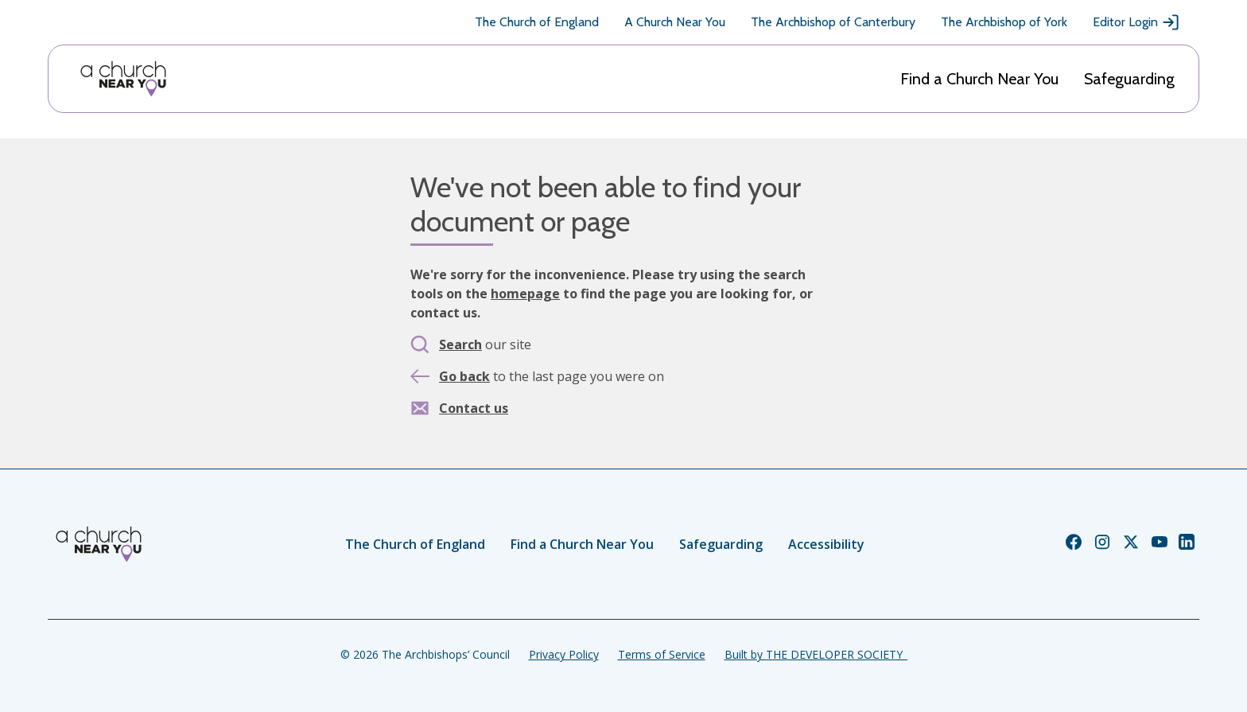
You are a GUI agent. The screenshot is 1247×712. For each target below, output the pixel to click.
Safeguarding (1129, 78)
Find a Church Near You (979, 78)
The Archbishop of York (1004, 21)
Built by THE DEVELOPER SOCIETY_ (816, 654)
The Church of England (537, 21)
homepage (525, 293)
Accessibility (826, 544)
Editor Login (1136, 22)
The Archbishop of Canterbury (833, 21)
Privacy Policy (564, 654)
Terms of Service (661, 654)
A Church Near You (674, 21)
